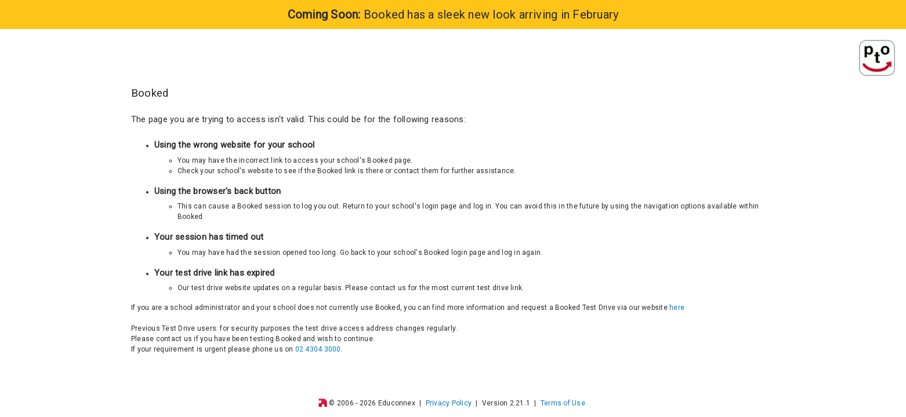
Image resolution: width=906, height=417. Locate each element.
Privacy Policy (449, 403)
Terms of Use (563, 403)
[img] (322, 402)
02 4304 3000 (318, 349)
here (676, 307)
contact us (174, 339)
